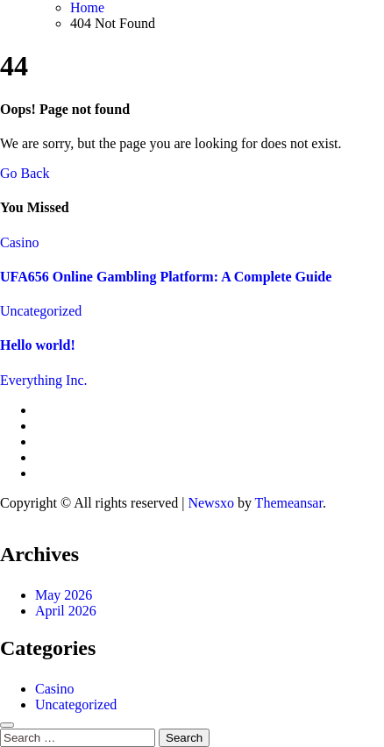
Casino (19, 242)
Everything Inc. (44, 380)
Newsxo (210, 502)
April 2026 (65, 610)
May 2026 (63, 594)
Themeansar (289, 502)
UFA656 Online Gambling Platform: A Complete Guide (165, 276)
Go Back (24, 173)
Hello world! (37, 345)
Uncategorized (41, 310)
